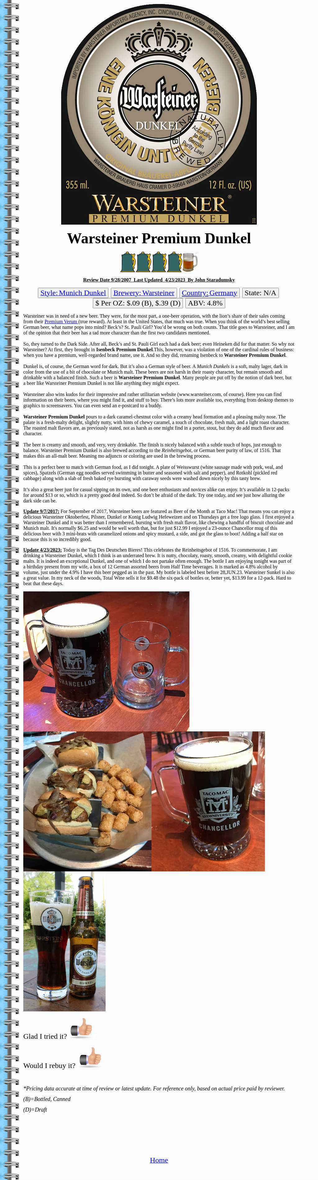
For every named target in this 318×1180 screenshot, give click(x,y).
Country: (195, 293)
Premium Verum (61, 321)
